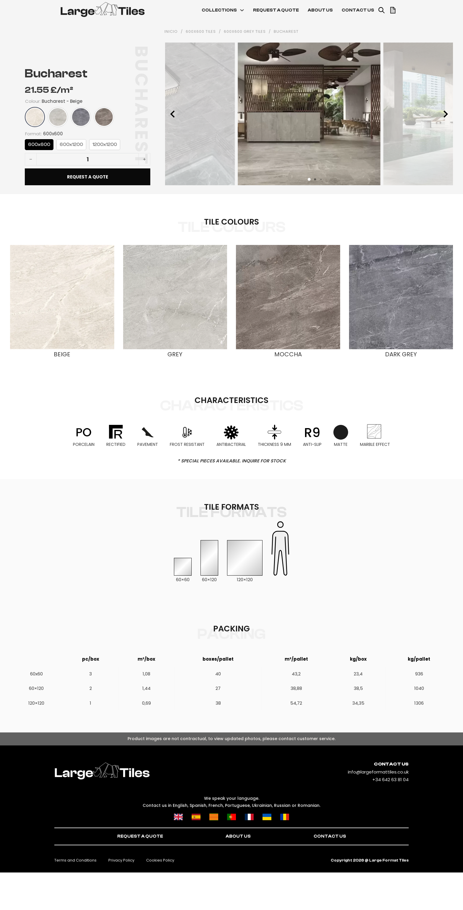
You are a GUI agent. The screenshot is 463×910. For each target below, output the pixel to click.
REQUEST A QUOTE (276, 10)
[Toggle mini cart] (393, 10)
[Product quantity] (87, 159)
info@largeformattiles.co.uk (378, 772)
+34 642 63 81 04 (390, 779)
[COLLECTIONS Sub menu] (242, 10)
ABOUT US (320, 10)
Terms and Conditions (75, 860)
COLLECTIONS (219, 10)
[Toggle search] (381, 10)
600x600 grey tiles (245, 32)
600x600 (39, 144)
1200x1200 (104, 144)
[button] (309, 179)
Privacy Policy (121, 860)
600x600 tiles (201, 32)
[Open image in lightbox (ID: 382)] (309, 113)
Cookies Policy (160, 860)
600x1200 (71, 144)
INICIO (171, 32)
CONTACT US (358, 10)
